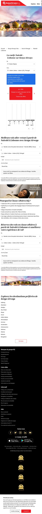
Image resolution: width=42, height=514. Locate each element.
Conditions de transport (6, 392)
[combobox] (21, 64)
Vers (8, 67)
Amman (3, 322)
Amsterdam (4, 324)
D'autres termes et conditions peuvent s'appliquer (16, 180)
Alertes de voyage (5, 418)
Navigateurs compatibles (7, 396)
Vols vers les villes (17, 446)
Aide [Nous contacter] (6, 414)
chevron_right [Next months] (34, 93)
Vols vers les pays (8, 446)
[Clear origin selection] (34, 64)
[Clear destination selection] (34, 70)
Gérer (38, 4)
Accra (2, 314)
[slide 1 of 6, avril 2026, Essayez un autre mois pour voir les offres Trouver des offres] (20, 93)
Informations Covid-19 (6, 423)
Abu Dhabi (4, 310)
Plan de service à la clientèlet (7, 400)
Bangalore (4, 337)
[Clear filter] (39, 147)
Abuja (2, 312)
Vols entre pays (25, 446)
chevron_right (33, 128)
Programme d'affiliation (6, 374)
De (7, 61)
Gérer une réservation (6, 369)
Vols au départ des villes (11, 448)
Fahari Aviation (4, 361)
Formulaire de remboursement (8, 425)
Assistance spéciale (5, 381)
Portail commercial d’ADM (7, 378)
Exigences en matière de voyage (8, 420)
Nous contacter (4, 412)
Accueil (3, 48)
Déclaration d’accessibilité (7, 405)
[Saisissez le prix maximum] (22, 160)
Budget (2, 156)
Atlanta (3, 332)
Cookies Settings (15, 511)
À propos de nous (5, 352)
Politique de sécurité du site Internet (9, 394)
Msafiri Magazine (5, 363)
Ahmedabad (4, 319)
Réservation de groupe (6, 372)
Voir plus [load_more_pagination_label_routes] (21, 341)
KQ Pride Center (4, 358)
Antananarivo (4, 327)
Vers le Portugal (26, 48)
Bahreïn (3, 334)
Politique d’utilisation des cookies (8, 398)
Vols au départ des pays (22, 448)
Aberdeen (3, 305)
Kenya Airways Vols (13, 48)
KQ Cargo (3, 356)
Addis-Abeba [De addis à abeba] (4, 317)
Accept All (26, 511)
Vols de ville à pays (32, 448)
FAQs (2, 416)
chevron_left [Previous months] (8, 93)
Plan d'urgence (4, 403)
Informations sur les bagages (8, 383)
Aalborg (3, 302)
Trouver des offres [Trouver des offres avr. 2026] (21, 96)
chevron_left (29, 128)
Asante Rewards (5, 354)
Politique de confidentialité (7, 389)
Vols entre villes (33, 446)
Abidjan (3, 307)
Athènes (3, 329)
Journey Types (4, 163)
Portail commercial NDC (6, 376)
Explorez (33, 4)
